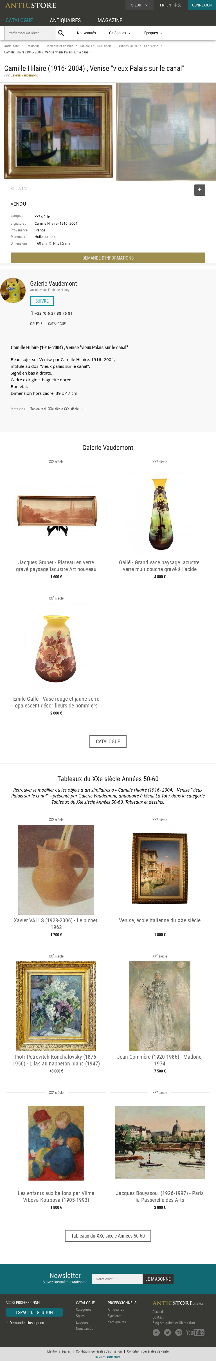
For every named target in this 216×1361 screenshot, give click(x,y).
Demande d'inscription (27, 1322)
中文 (177, 5)
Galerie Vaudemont (53, 283)
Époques (82, 1322)
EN (168, 5)
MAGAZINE (110, 20)
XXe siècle (151, 46)
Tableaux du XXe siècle (96, 46)
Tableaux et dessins (59, 46)
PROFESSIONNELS (122, 1302)
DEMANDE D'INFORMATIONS (108, 258)
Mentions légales (59, 1351)
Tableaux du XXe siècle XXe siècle (54, 409)
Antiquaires (116, 1309)
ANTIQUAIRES (65, 20)
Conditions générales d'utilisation (99, 1351)
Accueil (157, 1311)
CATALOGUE (19, 20)
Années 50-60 (127, 46)
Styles (80, 1315)
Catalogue (33, 46)
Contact (158, 1317)
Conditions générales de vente (148, 1351)
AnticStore (11, 46)
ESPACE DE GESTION (34, 1312)
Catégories (83, 1309)
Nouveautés (86, 32)
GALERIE (36, 324)
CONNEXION (202, 5)
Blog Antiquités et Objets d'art (173, 1322)
